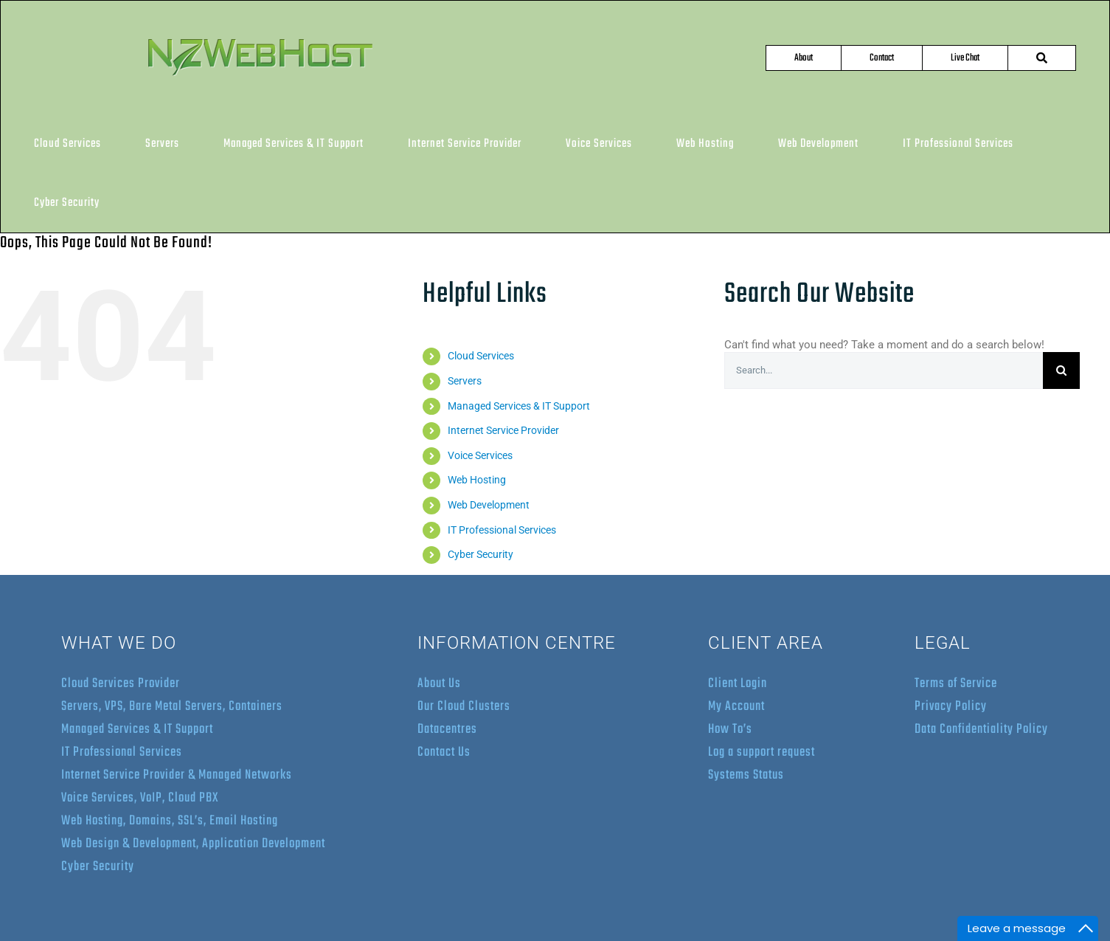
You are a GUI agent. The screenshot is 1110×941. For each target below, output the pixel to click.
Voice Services (480, 455)
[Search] (1061, 370)
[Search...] (883, 370)
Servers (465, 381)
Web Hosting (477, 480)
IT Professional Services (502, 530)
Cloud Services (481, 356)
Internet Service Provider (503, 430)
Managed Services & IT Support (519, 406)
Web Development (489, 505)
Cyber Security (480, 554)
